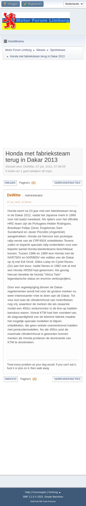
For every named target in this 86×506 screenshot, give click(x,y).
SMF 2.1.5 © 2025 (33, 496)
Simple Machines (53, 496)
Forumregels (39, 492)
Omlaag (10, 182)
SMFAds (34, 501)
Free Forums (49, 501)
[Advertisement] (43, 104)
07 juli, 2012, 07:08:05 (19, 202)
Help (27, 492)
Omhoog (10, 379)
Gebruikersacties (67, 182)
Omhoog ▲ (54, 492)
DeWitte (14, 195)
